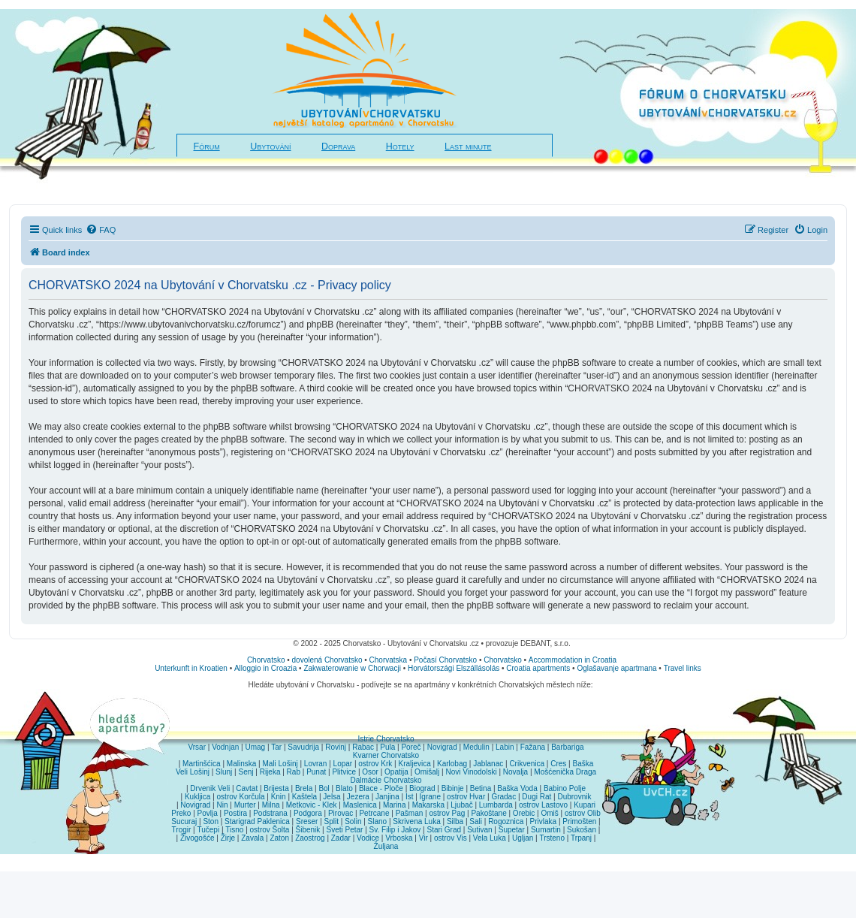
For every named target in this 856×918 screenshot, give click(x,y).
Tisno (234, 830)
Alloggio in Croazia (265, 668)
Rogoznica (505, 821)
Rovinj (335, 747)
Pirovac (340, 813)
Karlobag (452, 763)
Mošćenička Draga (565, 772)
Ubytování (270, 146)
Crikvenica (526, 763)
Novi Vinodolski (470, 772)
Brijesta (276, 788)
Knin (278, 797)
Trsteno (552, 838)
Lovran (315, 763)
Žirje (228, 838)
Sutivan (479, 830)
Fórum (207, 146)
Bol (323, 788)
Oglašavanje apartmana (616, 668)
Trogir (181, 830)
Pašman (409, 813)
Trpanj (581, 838)
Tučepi (208, 830)
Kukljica (197, 797)
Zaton (279, 838)
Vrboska (398, 838)
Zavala (252, 838)
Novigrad (442, 747)
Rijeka (270, 772)
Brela (303, 788)
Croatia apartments (538, 668)
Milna (271, 805)
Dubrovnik (574, 797)
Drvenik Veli (210, 788)
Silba (455, 821)
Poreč (410, 747)
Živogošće (197, 838)
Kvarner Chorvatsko (386, 755)
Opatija (396, 772)
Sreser (307, 821)
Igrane (430, 797)
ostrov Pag (447, 813)
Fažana (532, 747)
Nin (222, 805)
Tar (276, 747)
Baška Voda (517, 788)
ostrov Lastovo (543, 805)
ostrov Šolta (270, 830)
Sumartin (546, 830)
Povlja (207, 813)
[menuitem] (101, 230)
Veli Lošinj (192, 772)
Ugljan (522, 838)
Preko (181, 813)
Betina (480, 788)
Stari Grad (443, 830)
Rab (293, 772)
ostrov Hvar (466, 797)
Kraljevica (414, 763)
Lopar (343, 763)
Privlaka (543, 821)
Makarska (428, 805)
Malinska (241, 763)
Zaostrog (309, 838)
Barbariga (567, 747)
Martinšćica (201, 763)
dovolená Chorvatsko (327, 660)
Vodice (368, 838)
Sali (475, 821)
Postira (235, 813)
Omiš (549, 813)
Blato (344, 788)
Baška (583, 763)
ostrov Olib (583, 813)
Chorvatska (388, 660)
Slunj (224, 772)
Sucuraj (184, 821)
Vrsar (197, 747)
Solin (353, 821)
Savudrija (303, 747)
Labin (505, 747)
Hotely (400, 146)
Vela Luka (489, 838)
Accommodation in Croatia (572, 660)
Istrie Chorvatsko (385, 739)
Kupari (584, 805)
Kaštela (304, 797)
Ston (211, 821)
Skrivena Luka (416, 821)
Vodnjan (225, 747)
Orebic (524, 813)
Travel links (682, 668)
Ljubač (461, 805)
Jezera (358, 797)
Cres (558, 763)
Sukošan (581, 830)
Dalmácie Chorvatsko (385, 780)
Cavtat (247, 788)
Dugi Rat (536, 797)
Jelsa (331, 797)
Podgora (308, 813)
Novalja (515, 772)
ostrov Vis (450, 838)
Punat (316, 772)
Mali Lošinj (279, 763)
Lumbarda (496, 805)
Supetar (512, 830)
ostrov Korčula (241, 797)
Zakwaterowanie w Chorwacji (352, 668)
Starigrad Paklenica (257, 821)
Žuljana (386, 846)
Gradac (503, 797)
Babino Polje (565, 788)
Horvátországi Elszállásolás (453, 668)
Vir (423, 838)
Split (331, 821)
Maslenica (360, 805)
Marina (394, 805)
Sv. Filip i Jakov (395, 830)
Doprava (338, 146)
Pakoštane (488, 813)
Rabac (363, 747)
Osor (370, 772)
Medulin (476, 747)
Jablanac (488, 763)
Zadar (341, 838)
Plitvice (344, 772)
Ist (409, 797)
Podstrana (270, 813)
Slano (377, 821)
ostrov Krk (375, 763)
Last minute (468, 146)
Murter (245, 805)
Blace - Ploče (381, 788)
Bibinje (453, 788)
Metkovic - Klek (311, 805)
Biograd (422, 788)
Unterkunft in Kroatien (191, 668)
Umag (255, 747)
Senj (245, 772)
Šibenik (308, 830)
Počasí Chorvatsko (445, 660)
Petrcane (374, 813)
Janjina (387, 797)
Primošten (579, 821)
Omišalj (426, 772)
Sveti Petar (345, 830)
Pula (387, 747)
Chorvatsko (266, 660)
